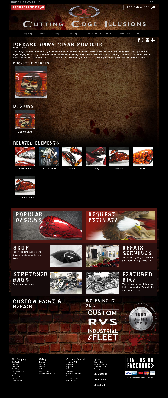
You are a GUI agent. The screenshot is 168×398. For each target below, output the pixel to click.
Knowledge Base (100, 367)
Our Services (16, 364)
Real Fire (119, 168)
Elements (42, 364)
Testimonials (100, 379)
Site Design (150, 377)
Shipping (69, 364)
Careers (15, 378)
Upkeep (74, 33)
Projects (42, 367)
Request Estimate (103, 217)
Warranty (69, 371)
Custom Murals (48, 168)
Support (100, 33)
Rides (41, 369)
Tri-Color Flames (25, 197)
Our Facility (16, 362)
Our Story (15, 369)
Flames (72, 168)
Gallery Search (44, 371)
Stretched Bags (31, 277)
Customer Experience (74, 374)
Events (14, 374)
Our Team (15, 367)
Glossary (97, 369)
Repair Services (137, 250)
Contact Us (31, 2)
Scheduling (70, 369)
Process (69, 376)
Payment (69, 367)
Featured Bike (137, 277)
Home (15, 2)
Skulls (143, 168)
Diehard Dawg (25, 132)
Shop (21, 248)
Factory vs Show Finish (47, 374)
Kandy (95, 168)
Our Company (24, 33)
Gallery (51, 33)
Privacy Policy (71, 380)
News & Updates (18, 376)
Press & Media (17, 380)
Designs (42, 362)
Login (152, 2)
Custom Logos (25, 168)
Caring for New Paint (101, 364)
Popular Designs (29, 217)
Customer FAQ (71, 362)
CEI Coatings (100, 374)
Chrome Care (98, 362)
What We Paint (130, 33)
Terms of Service (72, 378)
